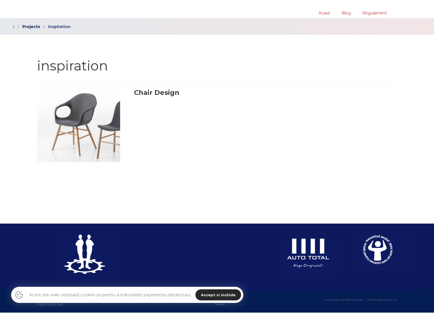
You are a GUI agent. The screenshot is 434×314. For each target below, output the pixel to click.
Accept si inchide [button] (218, 295)
